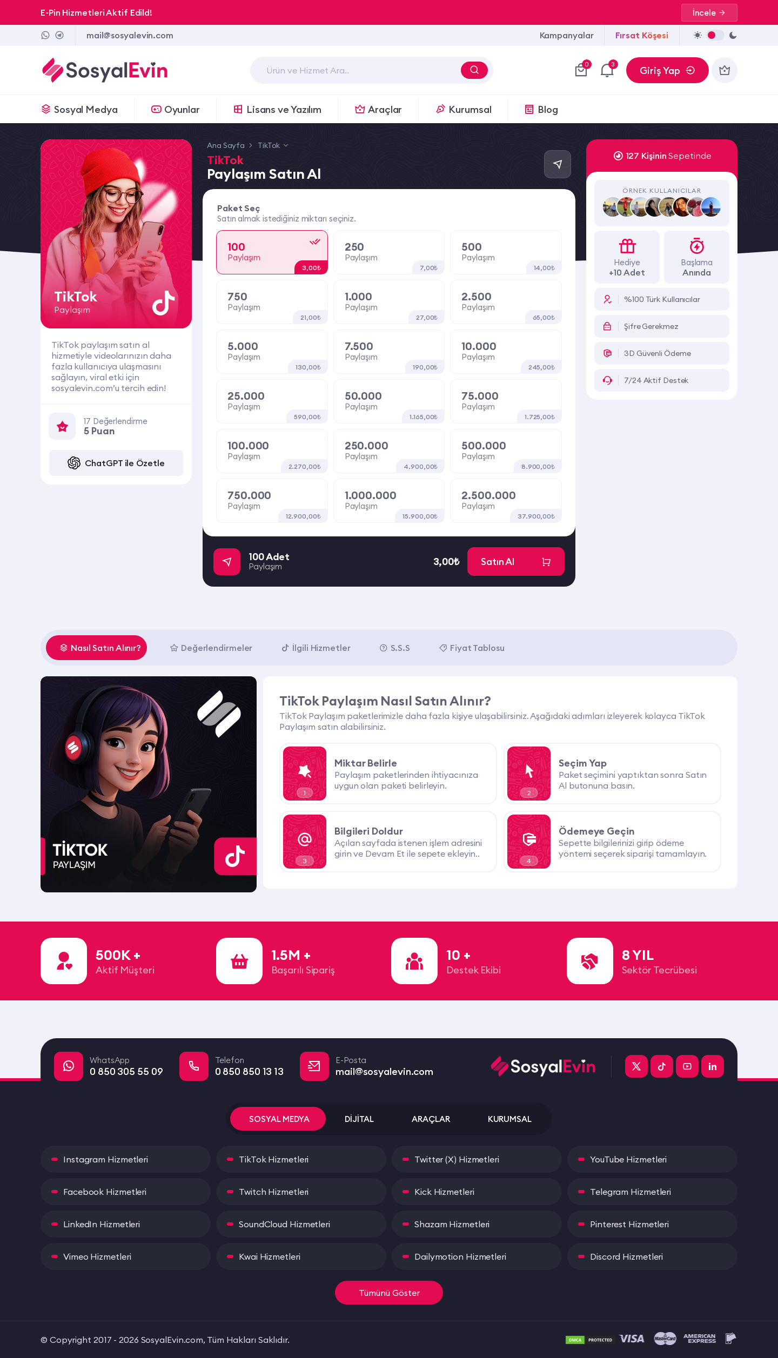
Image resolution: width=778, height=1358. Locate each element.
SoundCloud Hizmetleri (284, 1224)
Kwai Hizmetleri (269, 1256)
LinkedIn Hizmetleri (101, 1224)
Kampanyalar (567, 35)
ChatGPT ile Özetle (116, 462)
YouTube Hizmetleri (628, 1159)
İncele (709, 13)
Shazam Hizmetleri (451, 1224)
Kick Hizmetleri (444, 1191)
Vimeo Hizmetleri (97, 1256)
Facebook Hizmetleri (104, 1191)
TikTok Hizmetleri (273, 1159)
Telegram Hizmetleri (630, 1191)
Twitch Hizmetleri (273, 1191)
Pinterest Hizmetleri (629, 1224)
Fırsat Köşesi (641, 35)
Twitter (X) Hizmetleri (456, 1159)
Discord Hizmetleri (626, 1256)
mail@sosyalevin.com (129, 35)
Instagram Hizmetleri (105, 1159)
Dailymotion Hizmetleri (460, 1256)
